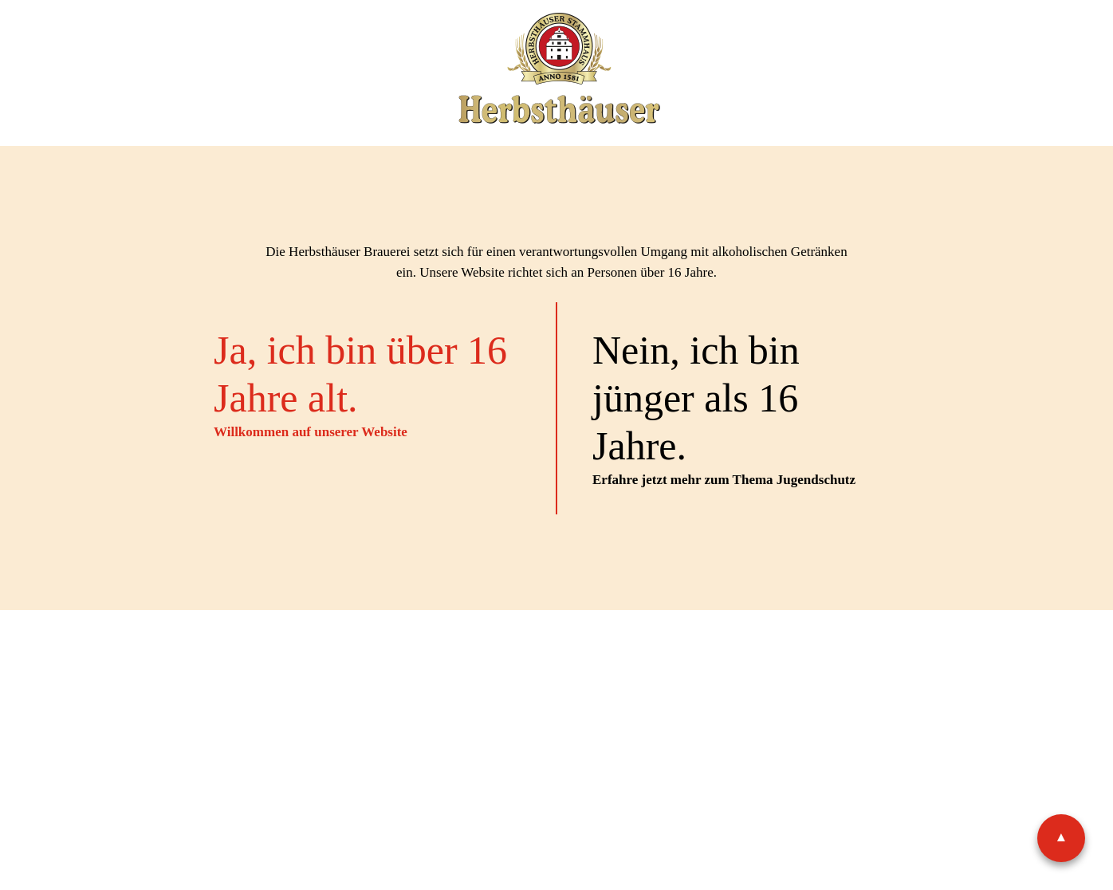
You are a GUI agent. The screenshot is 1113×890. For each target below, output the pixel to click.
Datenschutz (489, 673)
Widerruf (728, 673)
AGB (570, 673)
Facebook (544, 725)
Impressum (388, 673)
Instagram (599, 725)
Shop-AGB (641, 673)
